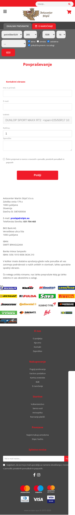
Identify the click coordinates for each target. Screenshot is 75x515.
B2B (37, 382)
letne (31, 41)
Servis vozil (38, 408)
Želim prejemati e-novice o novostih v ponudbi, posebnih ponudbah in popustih (35, 161)
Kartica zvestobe (37, 378)
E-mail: (6, 101)
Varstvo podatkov (37, 373)
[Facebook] (34, 475)
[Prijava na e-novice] (68, 459)
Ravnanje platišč (37, 417)
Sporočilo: (7, 138)
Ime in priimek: (9, 88)
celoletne (52, 41)
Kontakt (37, 347)
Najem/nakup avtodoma (37, 435)
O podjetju (37, 338)
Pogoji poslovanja (38, 369)
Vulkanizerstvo (37, 404)
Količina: (6, 128)
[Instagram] (38, 475)
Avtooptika (37, 413)
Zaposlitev (37, 351)
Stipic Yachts (37, 439)
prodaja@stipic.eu (20, 218)
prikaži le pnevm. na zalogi (42, 45)
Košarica (68, 12)
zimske (41, 41)
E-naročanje (44, 26)
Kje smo (37, 343)
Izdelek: (6, 115)
